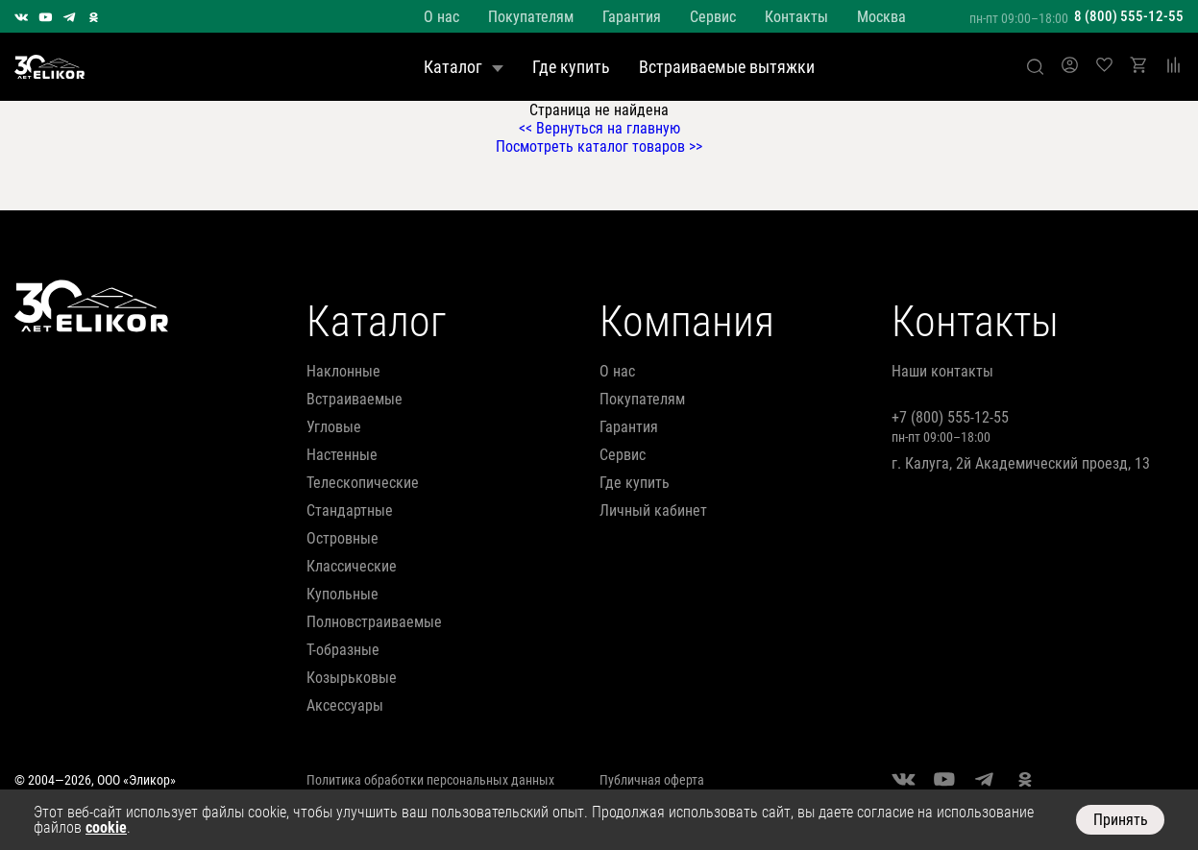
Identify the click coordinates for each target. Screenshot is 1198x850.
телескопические (362, 483)
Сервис (713, 17)
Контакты (796, 17)
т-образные (342, 650)
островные (342, 538)
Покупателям (531, 17)
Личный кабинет (653, 510)
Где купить (571, 67)
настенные (342, 455)
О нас (441, 17)
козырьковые (351, 677)
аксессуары (344, 705)
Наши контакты (942, 371)
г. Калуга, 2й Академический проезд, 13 (1021, 463)
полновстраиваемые (374, 622)
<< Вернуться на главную (599, 128)
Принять (1120, 820)
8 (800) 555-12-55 (1129, 16)
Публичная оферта (651, 780)
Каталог (463, 67)
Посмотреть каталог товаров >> (599, 146)
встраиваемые (354, 399)
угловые (333, 427)
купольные (342, 594)
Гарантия (631, 17)
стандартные (349, 510)
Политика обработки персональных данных (430, 780)
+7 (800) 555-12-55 (950, 417)
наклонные (343, 371)
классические (351, 566)
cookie (106, 827)
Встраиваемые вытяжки (727, 67)
